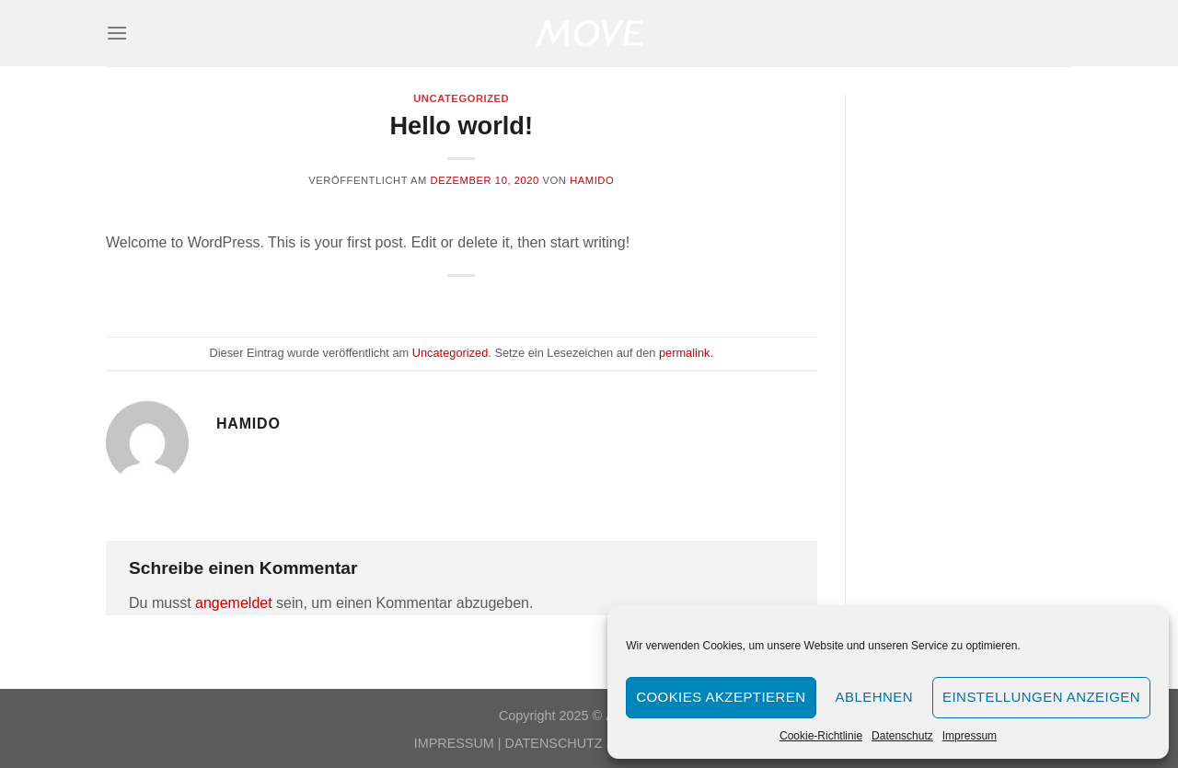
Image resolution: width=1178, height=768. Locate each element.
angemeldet (233, 603)
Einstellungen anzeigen (1041, 697)
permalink (684, 353)
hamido (592, 180)
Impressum (969, 735)
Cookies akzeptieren (720, 697)
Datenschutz (902, 735)
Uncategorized (461, 98)
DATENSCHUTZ (554, 743)
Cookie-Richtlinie (821, 735)
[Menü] (117, 32)
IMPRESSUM (454, 743)
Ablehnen (874, 697)
